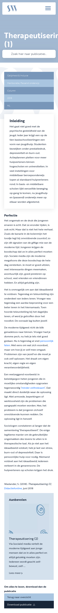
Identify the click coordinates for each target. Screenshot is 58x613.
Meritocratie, (14, 83)
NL (8, 105)
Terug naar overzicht (19, 597)
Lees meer (15, 573)
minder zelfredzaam (33, 388)
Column (11, 90)
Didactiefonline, (13, 488)
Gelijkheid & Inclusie (17, 75)
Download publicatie (21, 604)
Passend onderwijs (30, 83)
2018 (9, 98)
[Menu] (44, 8)
